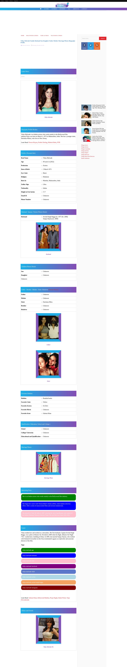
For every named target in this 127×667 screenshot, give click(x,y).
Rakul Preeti (62, 598)
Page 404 (16, 0)
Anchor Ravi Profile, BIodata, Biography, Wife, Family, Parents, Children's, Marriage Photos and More (98, 138)
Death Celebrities (85, 158)
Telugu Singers (84, 152)
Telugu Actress (84, 147)
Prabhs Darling (42, 142)
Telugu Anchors (85, 150)
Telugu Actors (84, 145)
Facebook (84, 46)
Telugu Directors (85, 154)
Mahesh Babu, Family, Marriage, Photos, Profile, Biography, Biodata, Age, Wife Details (98, 115)
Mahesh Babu (52, 142)
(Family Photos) (53, 290)
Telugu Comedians (85, 149)
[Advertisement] (63, 22)
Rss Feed (97, 46)
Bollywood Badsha (43, 598)
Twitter (90, 46)
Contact (6, 0)
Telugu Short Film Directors (87, 156)
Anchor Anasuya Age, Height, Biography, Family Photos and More (98, 122)
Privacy (11, 0)
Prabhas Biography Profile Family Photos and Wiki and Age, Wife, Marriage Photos (99, 107)
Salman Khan (33, 598)
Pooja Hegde (54, 598)
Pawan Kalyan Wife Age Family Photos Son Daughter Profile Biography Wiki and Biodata (99, 130)
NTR (58, 142)
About (2, 0)
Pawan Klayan (33, 142)
